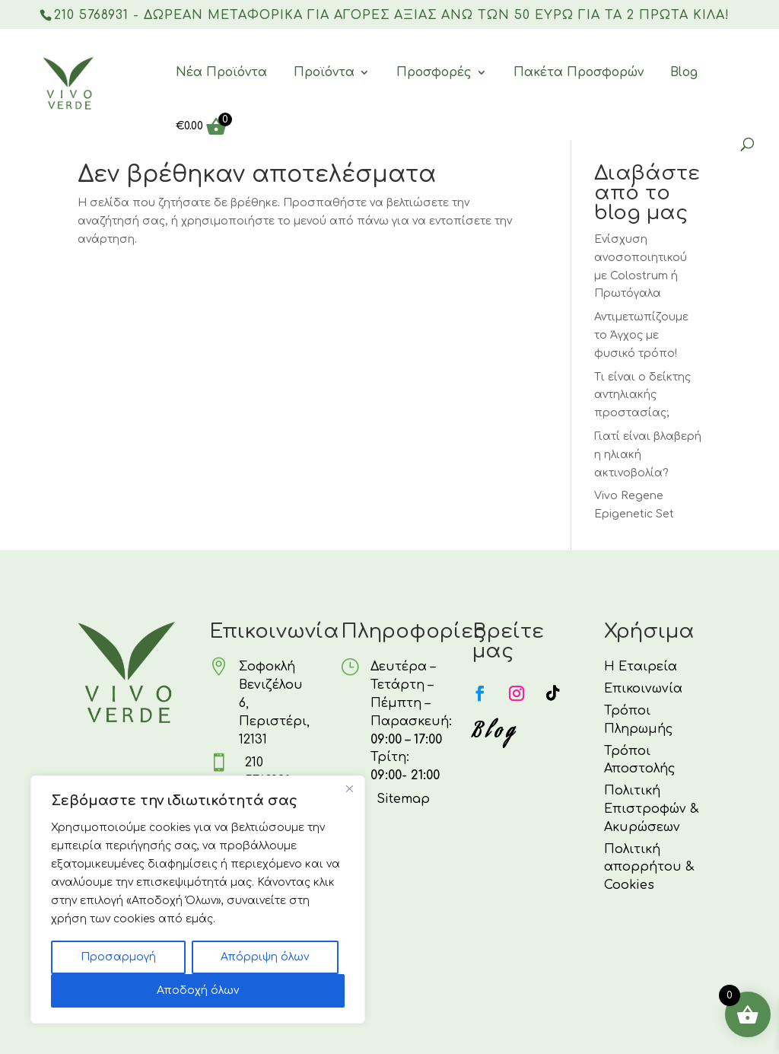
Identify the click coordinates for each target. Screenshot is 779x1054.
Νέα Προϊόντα (221, 73)
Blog (684, 73)
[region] (197, 899)
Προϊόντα (324, 73)
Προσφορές (434, 73)
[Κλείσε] (349, 788)
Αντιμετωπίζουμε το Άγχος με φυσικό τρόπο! (641, 335)
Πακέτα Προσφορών (579, 73)
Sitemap (403, 799)
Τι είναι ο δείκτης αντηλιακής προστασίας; (642, 395)
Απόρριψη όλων (265, 957)
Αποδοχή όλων (198, 990)
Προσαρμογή (118, 957)
